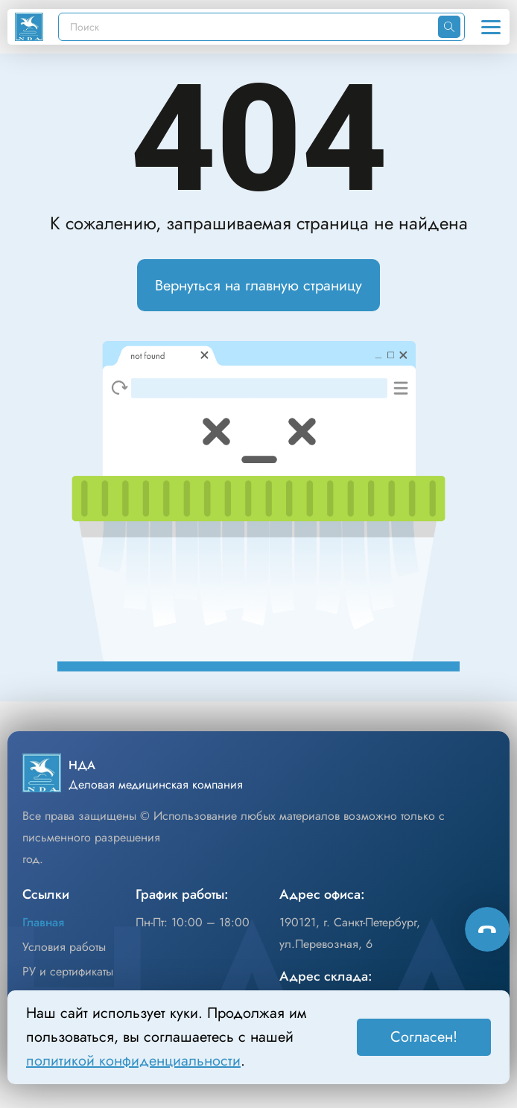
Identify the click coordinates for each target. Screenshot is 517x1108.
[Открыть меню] (491, 27)
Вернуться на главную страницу (258, 285)
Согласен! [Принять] (423, 1037)
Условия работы (64, 946)
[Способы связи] (487, 929)
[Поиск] (248, 26)
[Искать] (449, 27)
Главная (43, 922)
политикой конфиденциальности (133, 1061)
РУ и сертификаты (67, 971)
